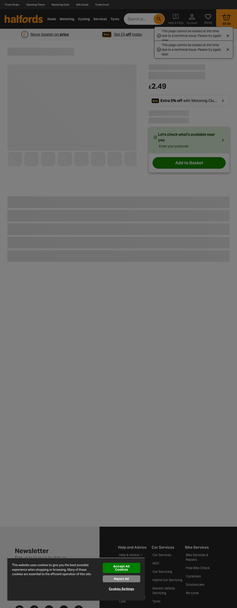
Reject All (121, 579)
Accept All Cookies (121, 568)
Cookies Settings (121, 589)
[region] (76, 579)
